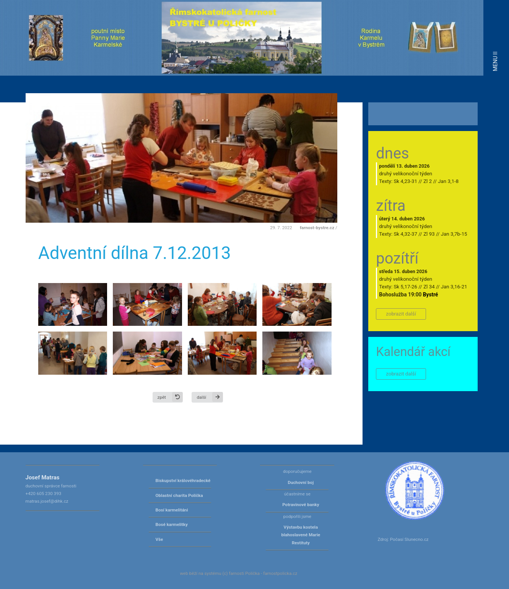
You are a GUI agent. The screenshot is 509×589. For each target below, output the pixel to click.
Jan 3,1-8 (448, 181)
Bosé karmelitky (172, 524)
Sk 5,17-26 (405, 287)
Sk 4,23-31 (405, 181)
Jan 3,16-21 (454, 287)
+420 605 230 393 (44, 493)
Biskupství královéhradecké (183, 480)
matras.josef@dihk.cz (47, 501)
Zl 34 (428, 287)
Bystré (430, 294)
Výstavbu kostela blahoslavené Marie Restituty (300, 534)
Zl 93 (428, 234)
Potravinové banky (300, 504)
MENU (495, 61)
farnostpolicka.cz (280, 573)
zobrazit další (401, 314)
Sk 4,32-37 (405, 234)
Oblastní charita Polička (179, 495)
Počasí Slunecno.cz (409, 539)
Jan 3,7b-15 (454, 234)
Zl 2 (427, 181)
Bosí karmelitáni (172, 510)
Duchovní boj (301, 482)
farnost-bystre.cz (317, 227)
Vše (159, 539)
